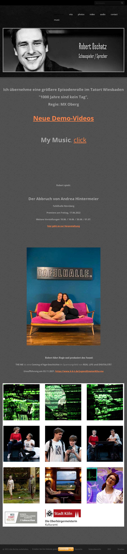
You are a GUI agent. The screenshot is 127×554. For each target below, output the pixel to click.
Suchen (122, 2)
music (57, 22)
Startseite (78, 550)
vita (71, 16)
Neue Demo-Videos (63, 120)
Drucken (121, 550)
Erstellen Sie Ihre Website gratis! (44, 550)
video (92, 16)
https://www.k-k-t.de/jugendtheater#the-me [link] (79, 373)
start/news (59, 16)
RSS (109, 550)
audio (102, 16)
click (80, 142)
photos (81, 16)
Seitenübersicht (95, 550)
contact (114, 16)
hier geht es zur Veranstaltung (63, 228)
